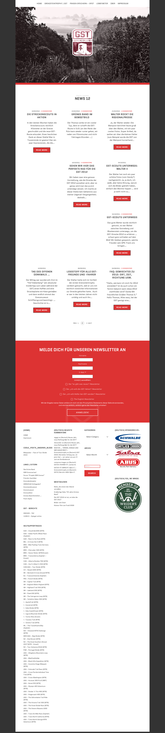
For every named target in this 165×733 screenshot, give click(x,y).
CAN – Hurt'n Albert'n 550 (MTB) (35, 565)
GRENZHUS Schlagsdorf (32, 485)
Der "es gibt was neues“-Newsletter (82, 385)
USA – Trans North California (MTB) (36, 718)
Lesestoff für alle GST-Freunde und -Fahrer (82, 274)
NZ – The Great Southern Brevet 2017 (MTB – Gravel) (35, 644)
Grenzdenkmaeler (29, 482)
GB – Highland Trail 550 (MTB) (34, 589)
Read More (41, 151)
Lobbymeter (102, 3)
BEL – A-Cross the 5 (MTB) (33, 543)
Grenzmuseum (28, 491)
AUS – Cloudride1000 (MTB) (33, 532)
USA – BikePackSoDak (31, 659)
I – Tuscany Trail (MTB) (31, 621)
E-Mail (82, 373)
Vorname (82, 357)
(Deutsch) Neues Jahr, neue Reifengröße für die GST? (65, 440)
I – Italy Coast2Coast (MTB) (33, 612)
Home (39, 3)
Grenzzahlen (27, 494)
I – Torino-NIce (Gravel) (31, 618)
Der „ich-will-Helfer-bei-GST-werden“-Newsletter (82, 395)
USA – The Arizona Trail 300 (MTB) (36, 704)
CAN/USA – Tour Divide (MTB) (34, 568)
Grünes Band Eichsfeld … (32, 497)
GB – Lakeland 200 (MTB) (32, 592)
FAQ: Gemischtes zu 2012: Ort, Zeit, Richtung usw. (122, 276)
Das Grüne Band (29, 471)
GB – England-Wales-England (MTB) (36, 586)
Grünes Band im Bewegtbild (82, 117)
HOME (25, 436)
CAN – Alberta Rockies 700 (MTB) (35, 562)
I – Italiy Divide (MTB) (31, 609)
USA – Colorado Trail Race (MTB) (35, 671)
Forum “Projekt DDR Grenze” (33, 476)
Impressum (123, 3)
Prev (74, 325)
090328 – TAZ (28, 514)
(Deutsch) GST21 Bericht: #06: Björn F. (65, 472)
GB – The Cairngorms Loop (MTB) (35, 597)
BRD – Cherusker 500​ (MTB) (33, 551)
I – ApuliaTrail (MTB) (30, 603)
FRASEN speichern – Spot (82, 3)
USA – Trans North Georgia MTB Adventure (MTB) (35, 722)
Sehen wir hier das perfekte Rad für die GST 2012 (81, 170)
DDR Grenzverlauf (29, 474)
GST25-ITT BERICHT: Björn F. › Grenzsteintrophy (65, 470)
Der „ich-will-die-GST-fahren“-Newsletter (82, 390)
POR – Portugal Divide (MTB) (33, 651)
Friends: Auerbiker (30, 479)
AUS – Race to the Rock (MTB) (34, 540)
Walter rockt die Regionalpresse (122, 117)
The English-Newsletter (82, 400)
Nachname (82, 365)
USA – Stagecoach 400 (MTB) (34, 696)
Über (112, 3)
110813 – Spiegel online (32, 517)
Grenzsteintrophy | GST (55, 3)
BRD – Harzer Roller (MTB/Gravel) (35, 554)
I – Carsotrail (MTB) (30, 606)
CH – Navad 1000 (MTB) (32, 571)
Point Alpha (27, 500)
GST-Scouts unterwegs (122, 218)
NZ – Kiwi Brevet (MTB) (31, 640)
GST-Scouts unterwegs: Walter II (122, 169)
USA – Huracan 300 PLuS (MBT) (35, 682)
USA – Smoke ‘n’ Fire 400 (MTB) (35, 693)
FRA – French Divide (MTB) (33, 580)
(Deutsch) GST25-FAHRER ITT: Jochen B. (65, 465)
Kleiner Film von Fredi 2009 (64, 507)
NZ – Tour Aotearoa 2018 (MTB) (35, 648)
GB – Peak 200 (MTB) (31, 595)
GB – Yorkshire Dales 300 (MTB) (35, 600)
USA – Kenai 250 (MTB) (32, 685)
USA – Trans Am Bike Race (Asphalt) (36, 715)
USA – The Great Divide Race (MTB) (36, 707)
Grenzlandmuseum (30, 488)
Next (90, 325)
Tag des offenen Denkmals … (41, 274)
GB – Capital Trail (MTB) (32, 583)
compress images (60, 464)
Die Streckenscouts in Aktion (42, 117)
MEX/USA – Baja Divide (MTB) (34, 637)
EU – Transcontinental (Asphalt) (34, 577)
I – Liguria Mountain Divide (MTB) (35, 615)
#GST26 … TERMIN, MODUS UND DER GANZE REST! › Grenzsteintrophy (66, 451)
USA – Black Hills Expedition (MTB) (36, 662)
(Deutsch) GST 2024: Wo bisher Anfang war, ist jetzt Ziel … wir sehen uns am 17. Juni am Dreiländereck (67, 457)
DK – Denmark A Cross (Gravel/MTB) (36, 574)
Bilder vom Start (60, 504)
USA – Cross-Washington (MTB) (34, 679)
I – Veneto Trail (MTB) (31, 624)
